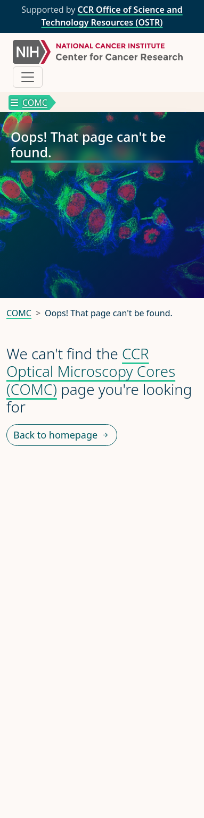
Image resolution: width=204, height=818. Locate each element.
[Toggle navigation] (28, 77)
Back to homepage (61, 435)
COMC (29, 102)
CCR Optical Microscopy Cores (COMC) (90, 371)
